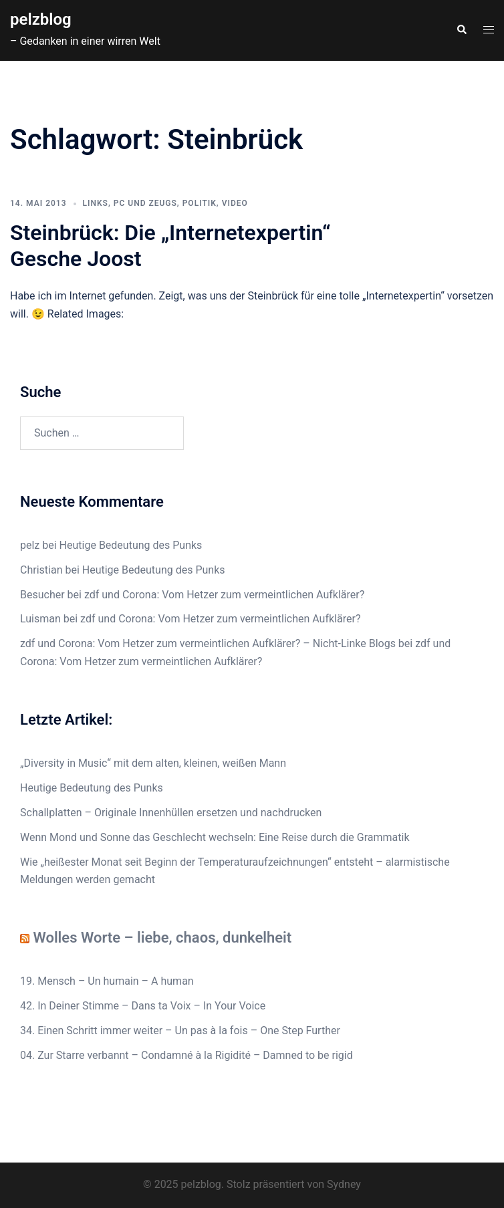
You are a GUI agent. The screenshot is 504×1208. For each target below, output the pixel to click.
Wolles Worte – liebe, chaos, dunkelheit (162, 937)
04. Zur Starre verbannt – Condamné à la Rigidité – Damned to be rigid (186, 1055)
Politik (199, 203)
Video (235, 203)
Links (95, 203)
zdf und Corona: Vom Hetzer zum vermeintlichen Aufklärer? (224, 594)
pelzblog (41, 19)
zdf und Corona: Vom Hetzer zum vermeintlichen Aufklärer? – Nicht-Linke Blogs (208, 643)
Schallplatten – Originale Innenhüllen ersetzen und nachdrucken (171, 812)
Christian (41, 570)
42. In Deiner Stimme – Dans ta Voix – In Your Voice (142, 1005)
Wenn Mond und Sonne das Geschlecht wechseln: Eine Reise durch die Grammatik (215, 837)
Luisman (40, 618)
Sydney (344, 1184)
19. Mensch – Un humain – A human (107, 981)
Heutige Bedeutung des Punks (131, 545)
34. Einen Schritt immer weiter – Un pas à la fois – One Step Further (180, 1030)
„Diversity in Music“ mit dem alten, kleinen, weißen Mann (153, 763)
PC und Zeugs (145, 203)
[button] (461, 30)
